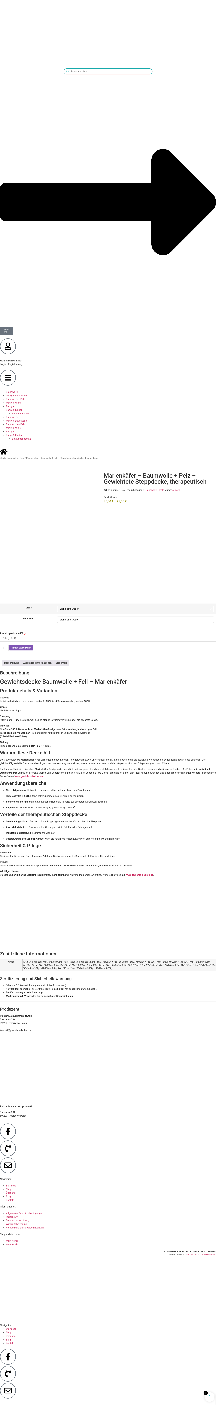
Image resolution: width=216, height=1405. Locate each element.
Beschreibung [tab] (11, 662)
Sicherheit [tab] (61, 662)
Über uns (10, 1192)
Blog (8, 1196)
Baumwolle (12, 392)
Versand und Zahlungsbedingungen (25, 1227)
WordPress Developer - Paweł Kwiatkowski (200, 1254)
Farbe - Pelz (28, 619)
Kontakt (10, 1200)
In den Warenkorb (21, 647)
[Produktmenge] (4, 648)
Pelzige (10, 406)
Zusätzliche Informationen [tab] (37, 662)
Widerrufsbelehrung (16, 1224)
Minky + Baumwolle (16, 395)
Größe (29, 608)
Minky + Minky (13, 402)
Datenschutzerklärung (17, 1220)
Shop (8, 1189)
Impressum (12, 1216)
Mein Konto (12, 1240)
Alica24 (176, 490)
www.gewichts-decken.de (29, 776)
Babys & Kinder (14, 410)
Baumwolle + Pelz (15, 399)
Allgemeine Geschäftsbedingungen (24, 1213)
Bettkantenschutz (21, 413)
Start (2, 458)
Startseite (11, 1185)
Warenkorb (12, 1244)
